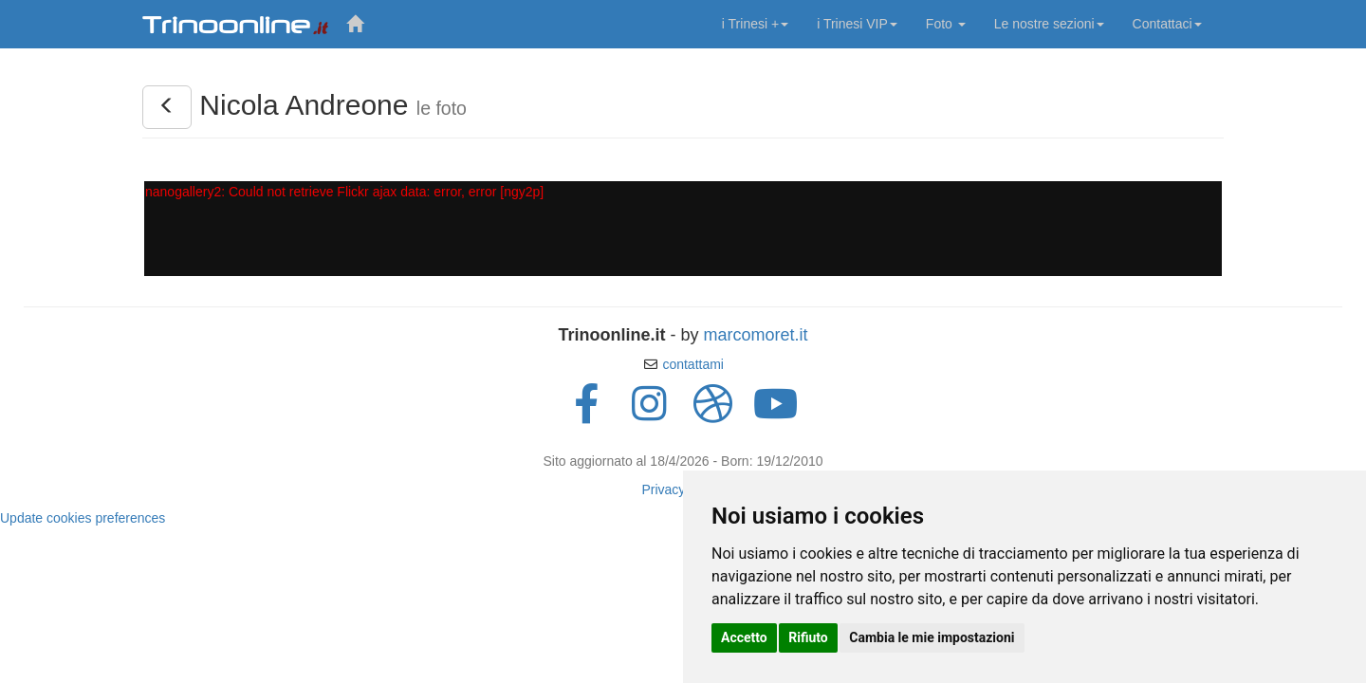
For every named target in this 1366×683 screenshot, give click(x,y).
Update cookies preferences (82, 518)
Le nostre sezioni (1049, 23)
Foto (946, 23)
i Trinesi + (755, 23)
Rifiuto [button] (808, 637)
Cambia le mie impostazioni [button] (931, 637)
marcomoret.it (755, 334)
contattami (693, 364)
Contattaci (1167, 23)
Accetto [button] (744, 637)
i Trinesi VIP (857, 23)
